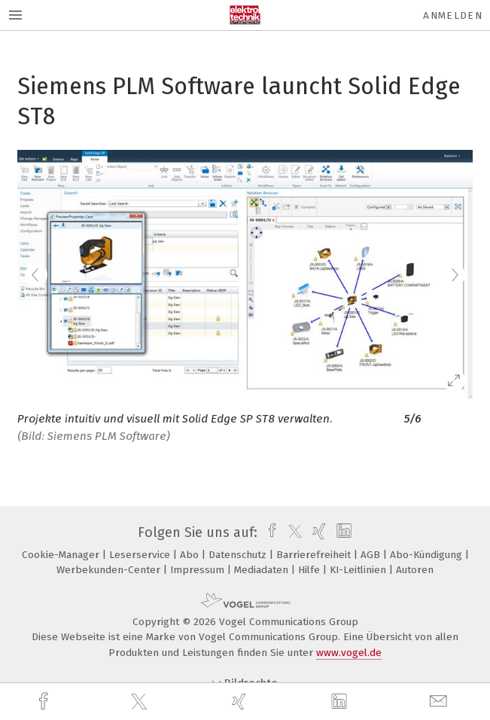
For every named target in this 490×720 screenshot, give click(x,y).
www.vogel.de (349, 652)
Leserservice (141, 554)
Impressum (198, 569)
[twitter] (141, 701)
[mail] (440, 701)
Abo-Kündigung (427, 554)
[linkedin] (341, 702)
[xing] (240, 701)
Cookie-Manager (62, 554)
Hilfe (310, 569)
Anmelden (452, 15)
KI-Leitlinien (359, 569)
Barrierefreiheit (315, 554)
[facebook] (45, 701)
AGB (372, 554)
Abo (191, 554)
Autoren (415, 569)
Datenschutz (238, 554)
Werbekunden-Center (109, 569)
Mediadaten (262, 569)
